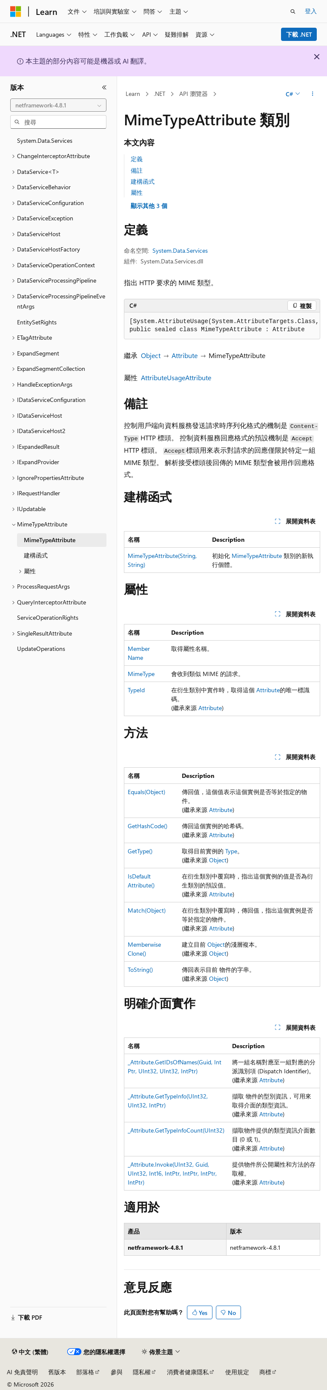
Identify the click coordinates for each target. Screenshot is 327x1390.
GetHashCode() (147, 826)
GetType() (140, 851)
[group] (222, 325)
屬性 (137, 192)
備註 (137, 170)
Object (151, 355)
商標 (265, 1372)
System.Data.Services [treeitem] (44, 140)
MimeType (141, 674)
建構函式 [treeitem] (36, 555)
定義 (137, 159)
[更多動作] (312, 94)
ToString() (140, 969)
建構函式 (143, 181)
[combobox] (58, 105)
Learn (133, 94)
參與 (117, 1372)
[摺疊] (104, 87)
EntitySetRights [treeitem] (37, 322)
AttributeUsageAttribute (176, 377)
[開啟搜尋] (292, 11)
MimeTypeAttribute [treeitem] (49, 540)
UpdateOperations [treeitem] (41, 648)
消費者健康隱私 (188, 1372)
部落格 (85, 1372)
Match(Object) (147, 910)
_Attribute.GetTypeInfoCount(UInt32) (176, 1130)
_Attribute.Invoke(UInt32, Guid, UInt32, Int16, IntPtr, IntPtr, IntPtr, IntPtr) (172, 1173)
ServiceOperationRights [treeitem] (47, 617)
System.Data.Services (180, 250)
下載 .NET (299, 34)
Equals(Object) (146, 792)
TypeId (136, 690)
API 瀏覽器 (193, 94)
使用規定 (237, 1372)
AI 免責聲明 (22, 1372)
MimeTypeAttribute (257, 556)
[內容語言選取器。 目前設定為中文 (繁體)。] (30, 1352)
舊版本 (57, 1372)
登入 (311, 11)
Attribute (185, 355)
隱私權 (142, 1372)
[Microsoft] (15, 11)
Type (231, 851)
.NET (159, 94)
